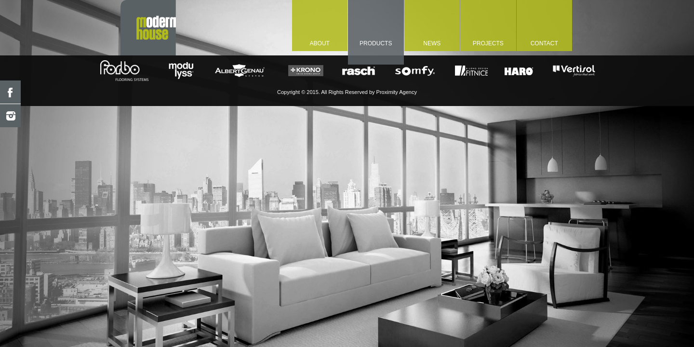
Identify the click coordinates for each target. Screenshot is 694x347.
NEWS (431, 43)
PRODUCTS (376, 43)
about (320, 43)
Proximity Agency (396, 92)
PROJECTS (488, 43)
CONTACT (544, 43)
